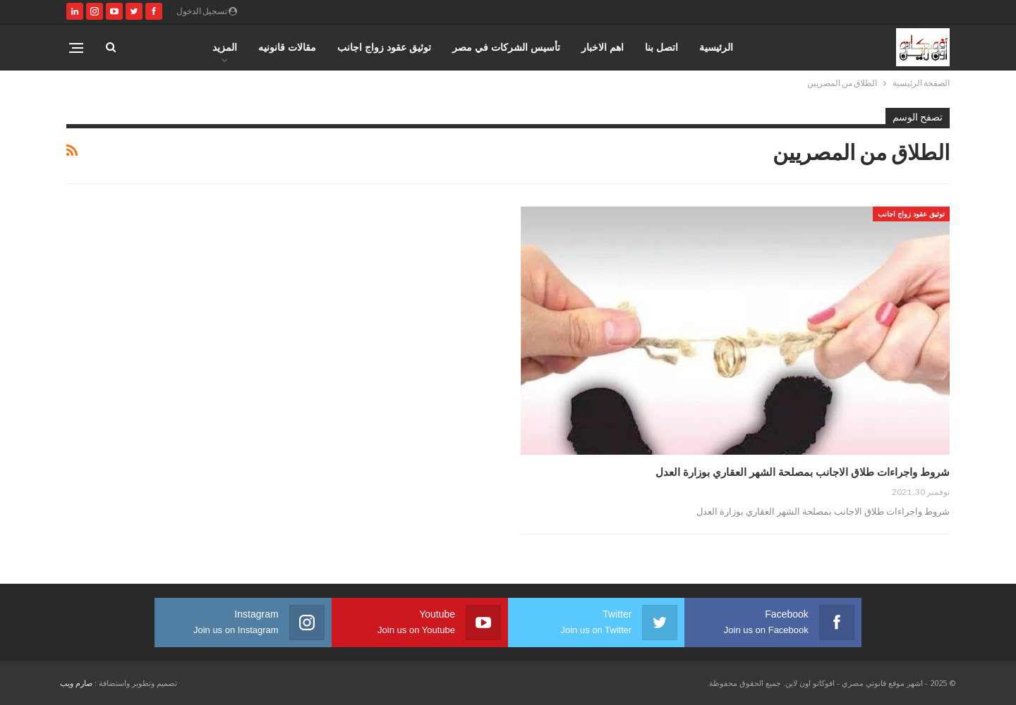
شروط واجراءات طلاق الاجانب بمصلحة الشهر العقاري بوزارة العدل (802, 472)
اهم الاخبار (602, 47)
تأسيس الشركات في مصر (506, 47)
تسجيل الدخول (206, 11)
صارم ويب (76, 683)
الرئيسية (716, 47)
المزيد (224, 47)
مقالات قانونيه (287, 47)
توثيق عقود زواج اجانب (384, 47)
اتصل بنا (661, 47)
